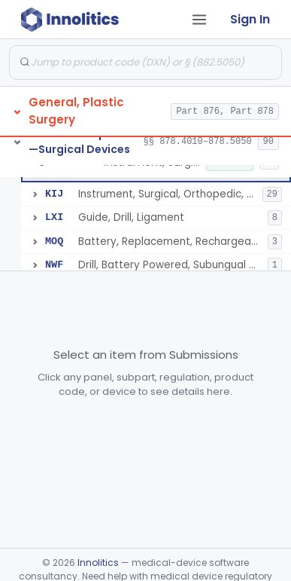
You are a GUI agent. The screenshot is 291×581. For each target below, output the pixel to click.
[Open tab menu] (199, 19)
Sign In (250, 19)
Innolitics (98, 562)
